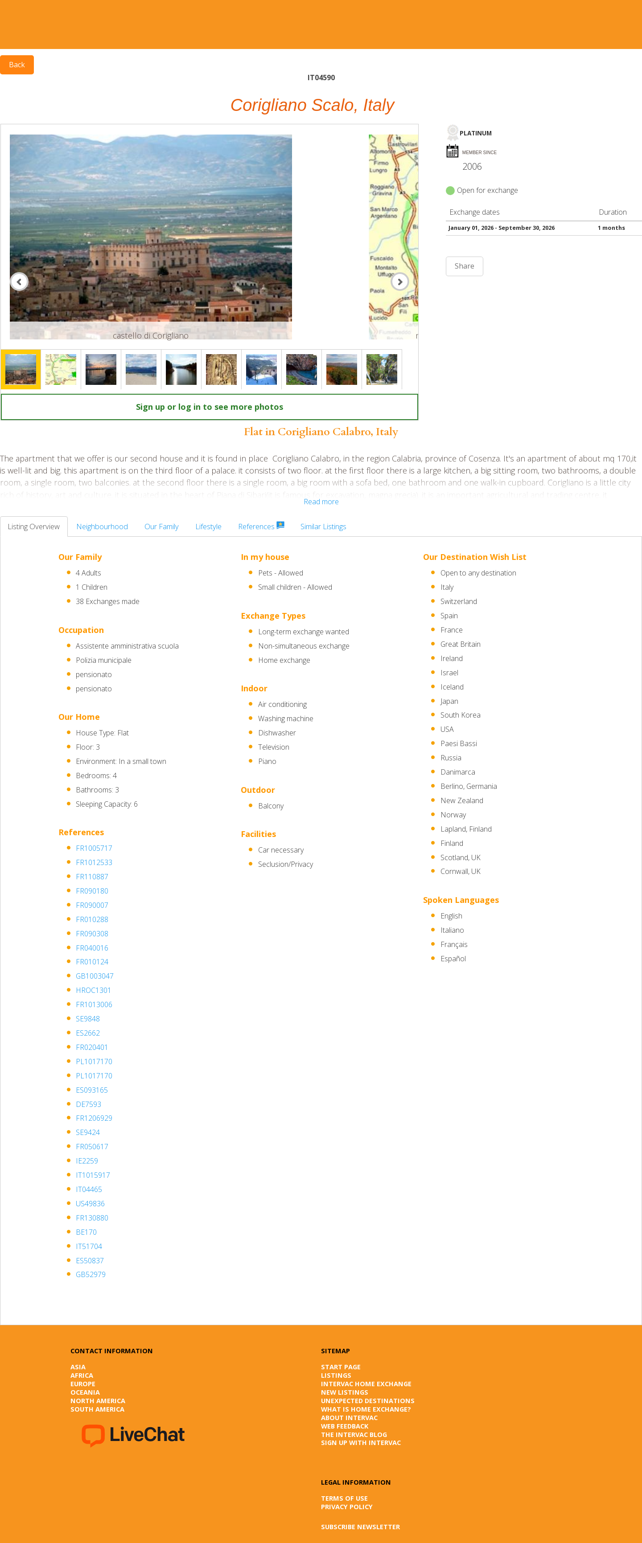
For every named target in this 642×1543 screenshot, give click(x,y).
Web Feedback (344, 1425)
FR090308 (92, 934)
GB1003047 (95, 976)
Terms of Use (344, 1498)
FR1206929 (94, 1118)
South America (97, 1408)
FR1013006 (94, 1004)
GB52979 (91, 1274)
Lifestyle (208, 526)
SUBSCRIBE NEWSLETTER (360, 1526)
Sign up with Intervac (361, 1442)
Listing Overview (34, 526)
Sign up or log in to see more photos (209, 406)
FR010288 (92, 919)
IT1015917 (93, 1175)
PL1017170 (94, 1061)
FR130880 (92, 1218)
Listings (336, 1375)
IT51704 (89, 1246)
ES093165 (92, 1090)
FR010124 (92, 962)
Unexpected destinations (368, 1400)
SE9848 (88, 1019)
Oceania (85, 1392)
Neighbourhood (102, 526)
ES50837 (90, 1260)
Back (17, 64)
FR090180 (92, 891)
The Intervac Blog (354, 1434)
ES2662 (88, 1033)
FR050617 (92, 1146)
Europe (82, 1383)
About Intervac (349, 1417)
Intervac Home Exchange (366, 1383)
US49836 (90, 1203)
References (261, 526)
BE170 (86, 1232)
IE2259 (87, 1161)
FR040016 (92, 948)
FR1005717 (94, 848)
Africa (81, 1375)
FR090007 (92, 905)
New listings (344, 1392)
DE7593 (88, 1104)
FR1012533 (94, 862)
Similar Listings (323, 526)
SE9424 (88, 1132)
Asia (78, 1366)
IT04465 (89, 1189)
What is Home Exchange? (366, 1408)
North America (97, 1400)
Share (464, 266)
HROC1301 (93, 990)
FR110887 (92, 877)
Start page (341, 1366)
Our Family (161, 526)
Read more (321, 501)
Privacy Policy (347, 1506)
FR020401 (92, 1047)
